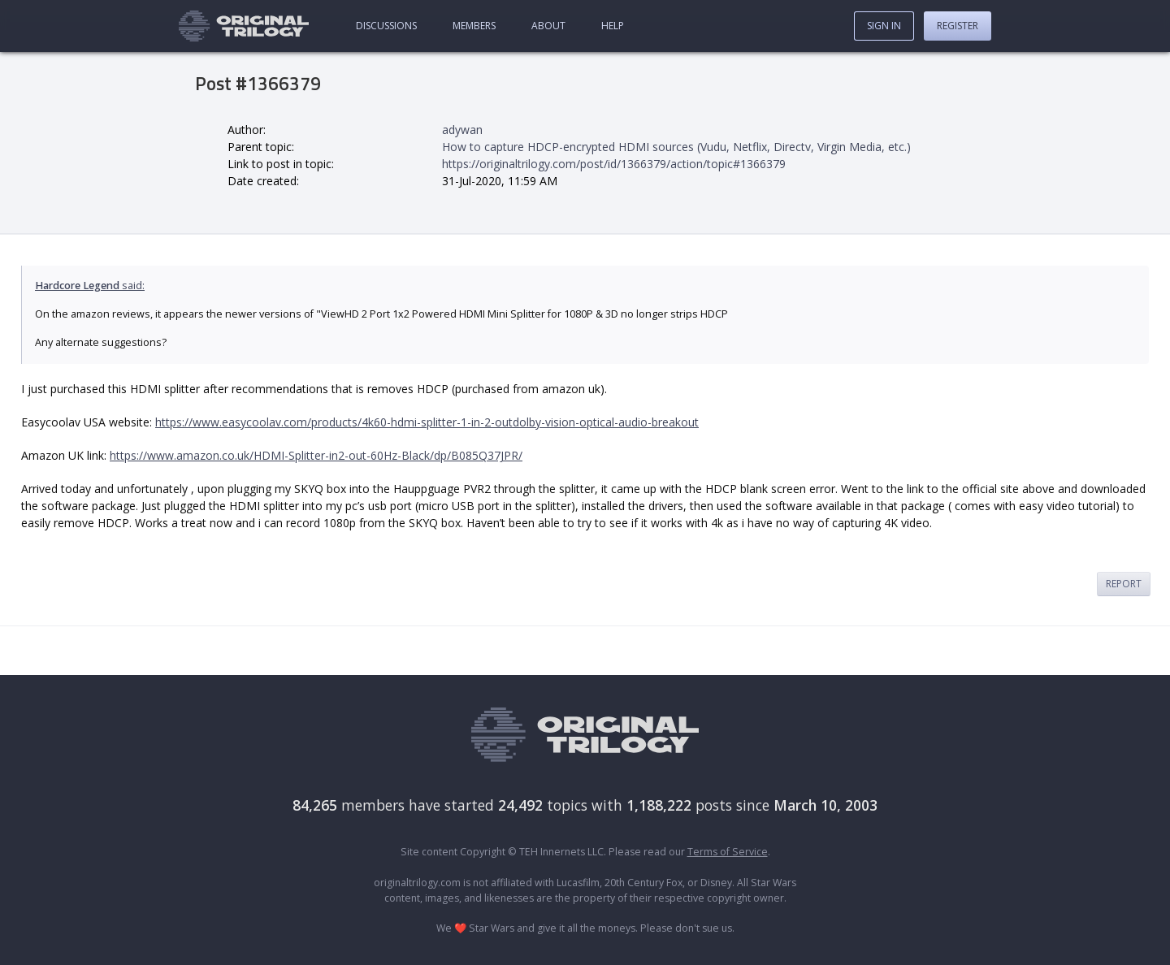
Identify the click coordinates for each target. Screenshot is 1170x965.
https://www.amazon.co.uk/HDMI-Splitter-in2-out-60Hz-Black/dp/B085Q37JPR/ (316, 455)
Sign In (884, 25)
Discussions (386, 25)
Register (957, 25)
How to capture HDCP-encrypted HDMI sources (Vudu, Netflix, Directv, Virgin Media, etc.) (676, 146)
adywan (462, 129)
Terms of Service (727, 852)
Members (474, 25)
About (548, 25)
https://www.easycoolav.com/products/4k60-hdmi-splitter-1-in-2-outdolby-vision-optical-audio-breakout (427, 422)
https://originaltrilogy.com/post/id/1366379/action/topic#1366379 (614, 163)
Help (612, 25)
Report (1124, 584)
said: (90, 285)
